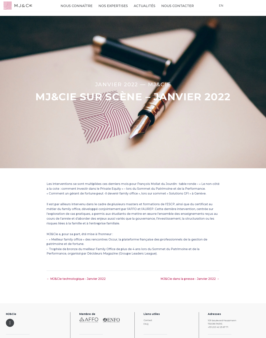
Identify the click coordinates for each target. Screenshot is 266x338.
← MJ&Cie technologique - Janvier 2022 (76, 279)
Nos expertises (123, 8)
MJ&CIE (159, 84)
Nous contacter (187, 8)
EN (218, 8)
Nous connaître (86, 8)
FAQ (146, 323)
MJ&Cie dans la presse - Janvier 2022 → (190, 279)
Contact (148, 320)
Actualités (154, 8)
